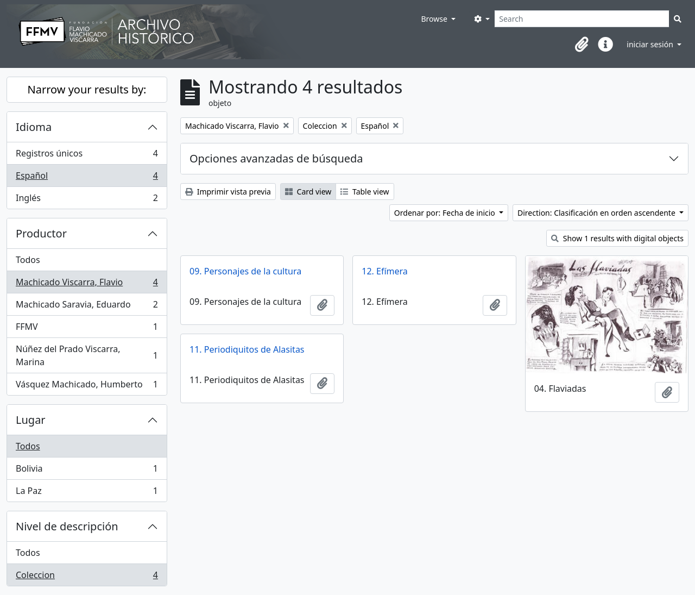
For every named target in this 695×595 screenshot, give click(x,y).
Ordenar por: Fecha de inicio (445, 213)
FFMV (86, 329)
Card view (308, 191)
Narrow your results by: (87, 89)
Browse (435, 19)
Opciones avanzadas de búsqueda (276, 158)
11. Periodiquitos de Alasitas (247, 349)
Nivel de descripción (67, 526)
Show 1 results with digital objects (617, 238)
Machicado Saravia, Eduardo (86, 307)
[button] (581, 45)
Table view (364, 191)
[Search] (581, 18)
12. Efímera (385, 271)
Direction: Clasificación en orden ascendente (597, 213)
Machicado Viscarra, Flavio (86, 284)
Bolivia (86, 471)
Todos (28, 260)
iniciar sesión (651, 44)
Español (86, 178)
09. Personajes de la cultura (245, 271)
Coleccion (86, 577)
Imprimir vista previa (228, 191)
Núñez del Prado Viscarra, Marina (86, 355)
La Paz (86, 493)
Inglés (86, 200)
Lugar (31, 419)
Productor (41, 233)
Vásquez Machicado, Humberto (86, 386)
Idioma (34, 127)
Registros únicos (86, 156)
